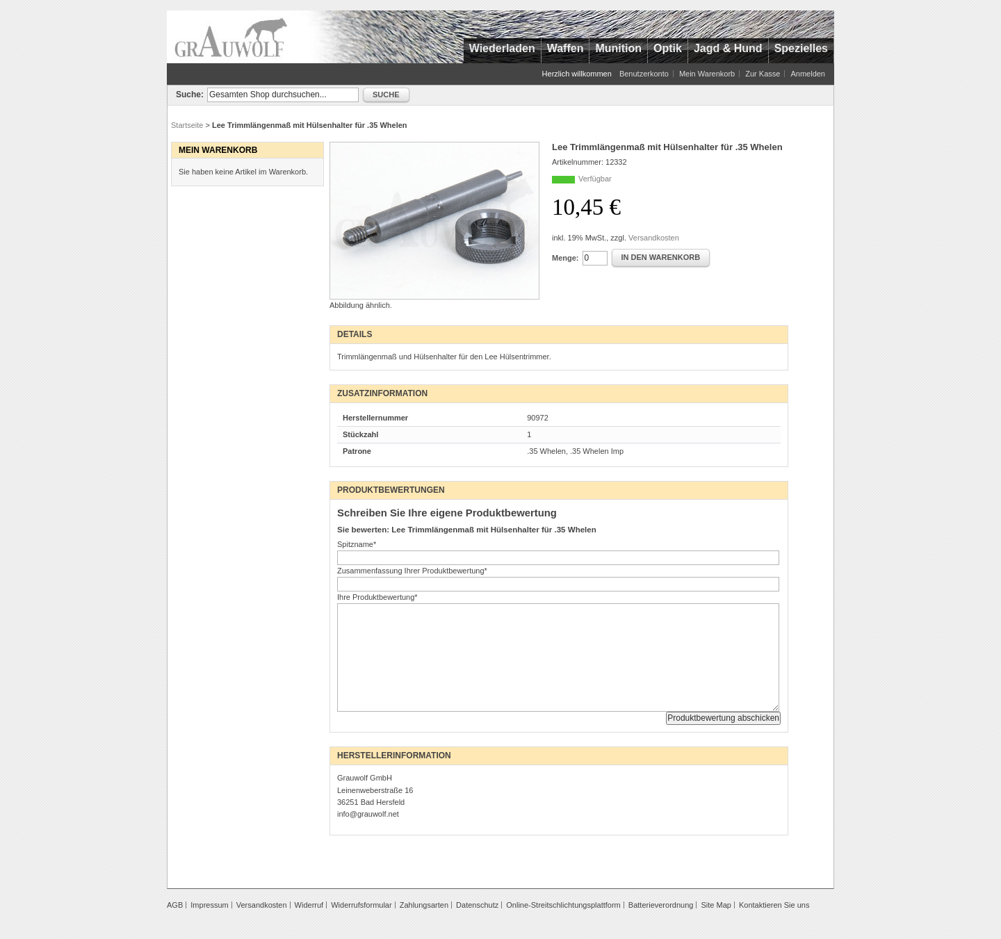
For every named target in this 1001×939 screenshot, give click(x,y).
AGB (175, 905)
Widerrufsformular (361, 905)
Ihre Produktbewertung (377, 597)
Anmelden (807, 74)
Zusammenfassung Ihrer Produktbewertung (412, 570)
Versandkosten (653, 238)
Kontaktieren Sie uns (774, 905)
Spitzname (356, 544)
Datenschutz (477, 905)
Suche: (190, 94)
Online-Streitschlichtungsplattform (563, 905)
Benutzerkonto (644, 74)
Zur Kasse (762, 74)
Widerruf (309, 905)
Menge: (565, 258)
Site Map (716, 905)
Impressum (209, 905)
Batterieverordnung (661, 905)
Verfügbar (595, 178)
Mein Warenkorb (707, 74)
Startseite (187, 125)
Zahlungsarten (424, 905)
